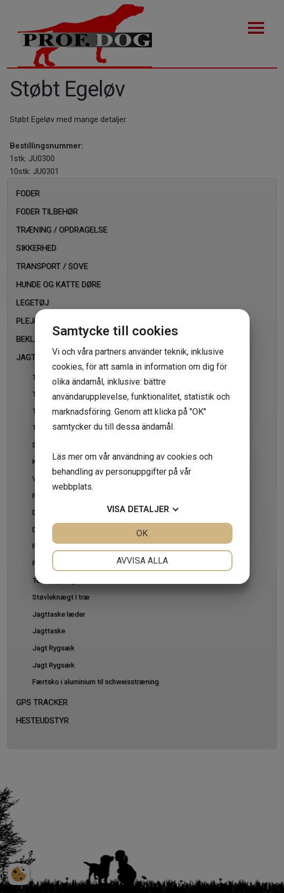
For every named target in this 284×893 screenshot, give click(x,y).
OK (142, 533)
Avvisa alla (142, 561)
